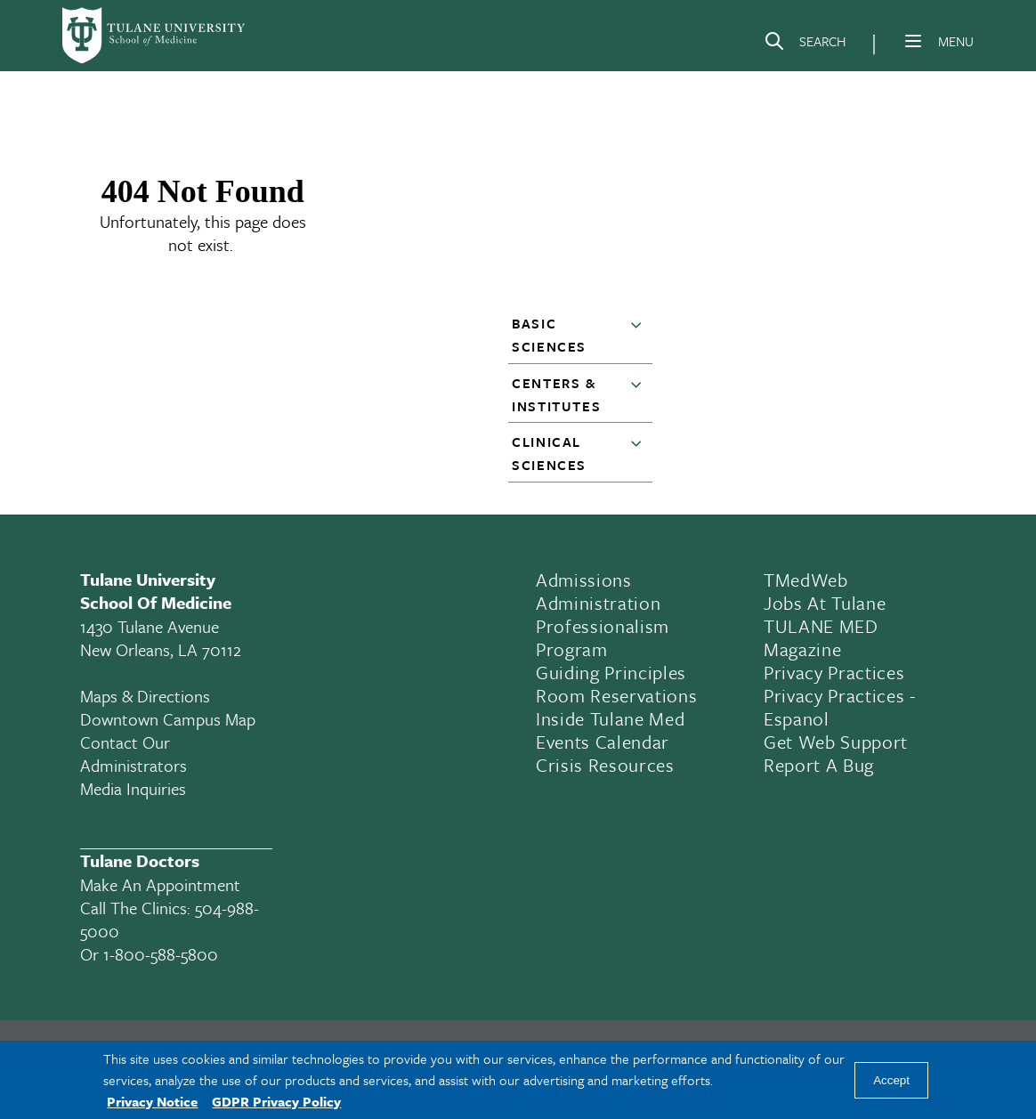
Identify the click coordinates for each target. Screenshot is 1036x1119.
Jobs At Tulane (825, 602)
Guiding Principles (611, 672)
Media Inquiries (133, 788)
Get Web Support (836, 741)
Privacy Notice (152, 1101)
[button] (640, 336)
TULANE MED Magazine (821, 637)
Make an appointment (160, 884)
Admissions (584, 579)
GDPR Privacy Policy (276, 1101)
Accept (891, 1080)
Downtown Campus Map (167, 719)
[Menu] (913, 41)
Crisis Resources (605, 764)
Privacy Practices (834, 672)
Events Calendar (602, 741)
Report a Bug (819, 764)
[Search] (805, 44)
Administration (598, 602)
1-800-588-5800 (160, 954)
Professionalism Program (602, 637)
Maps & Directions (145, 696)
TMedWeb (806, 579)
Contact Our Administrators (133, 753)
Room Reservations (616, 695)
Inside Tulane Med (610, 718)
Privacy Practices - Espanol (840, 707)
